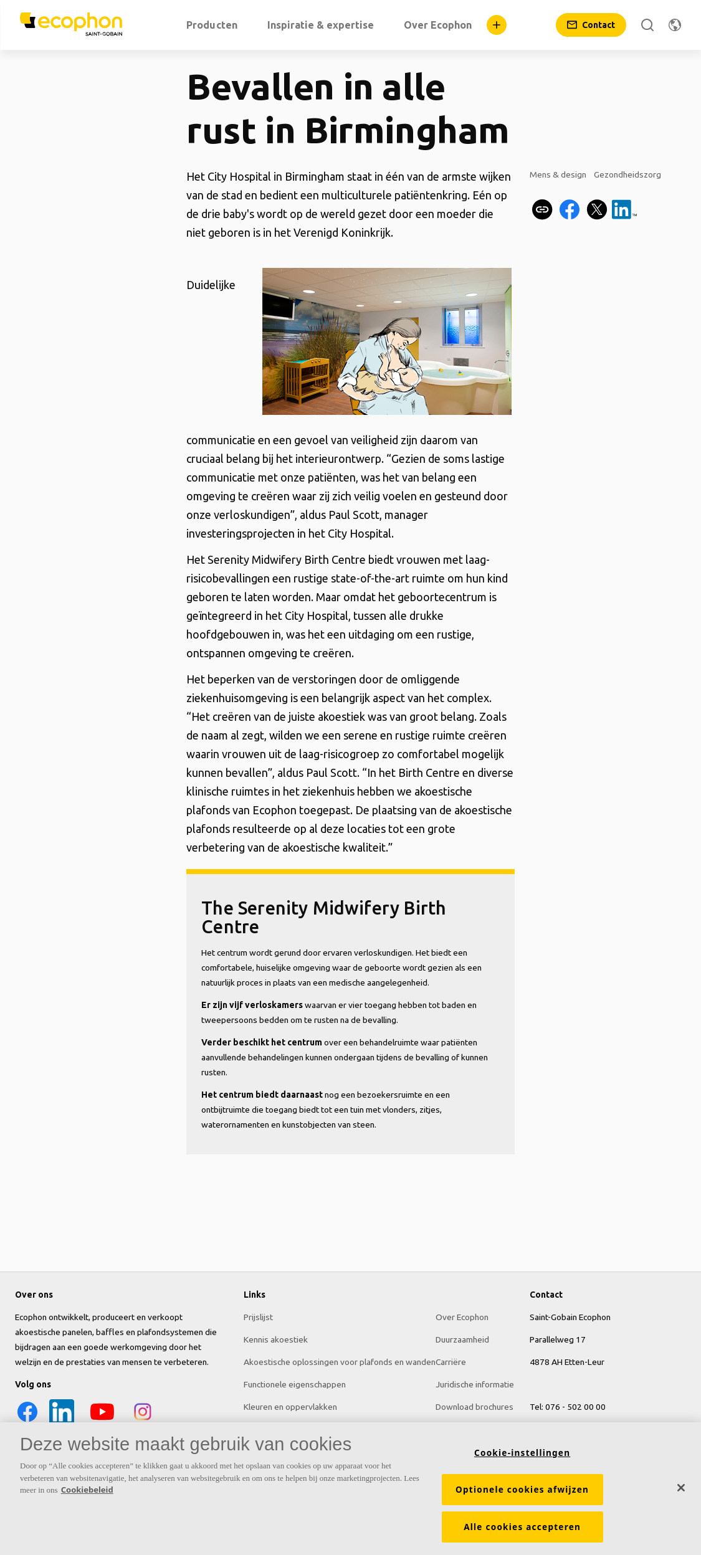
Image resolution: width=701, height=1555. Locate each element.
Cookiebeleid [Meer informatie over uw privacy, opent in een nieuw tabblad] (87, 1489)
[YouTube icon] (102, 1421)
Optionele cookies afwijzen (522, 1489)
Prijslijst (258, 1317)
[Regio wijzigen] (675, 25)
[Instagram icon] (142, 1421)
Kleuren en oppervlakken (290, 1407)
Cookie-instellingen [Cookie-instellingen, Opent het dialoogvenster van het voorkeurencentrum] (522, 1452)
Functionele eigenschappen (295, 1384)
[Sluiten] (681, 1487)
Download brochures (474, 1407)
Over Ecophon (462, 1317)
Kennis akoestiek (276, 1339)
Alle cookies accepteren (522, 1527)
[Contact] (591, 25)
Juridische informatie (475, 1384)
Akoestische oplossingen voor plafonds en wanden (340, 1362)
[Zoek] (647, 25)
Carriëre (451, 1362)
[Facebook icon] (27, 1421)
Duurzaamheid (462, 1339)
